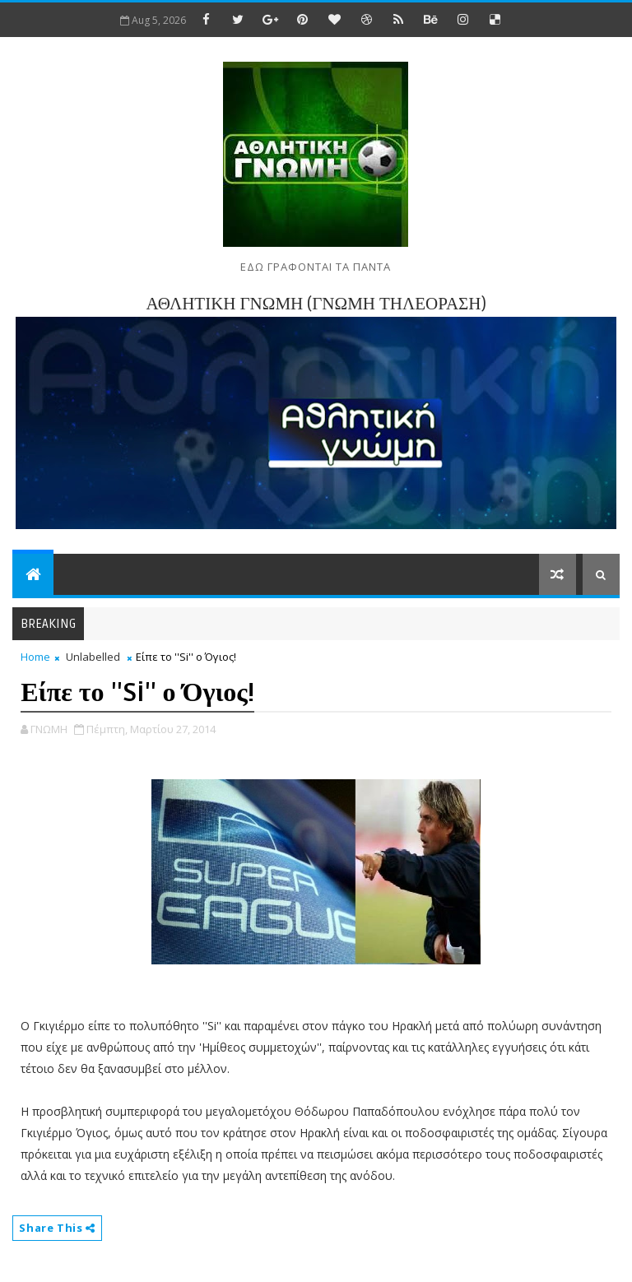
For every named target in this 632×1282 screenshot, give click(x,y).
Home (35, 656)
